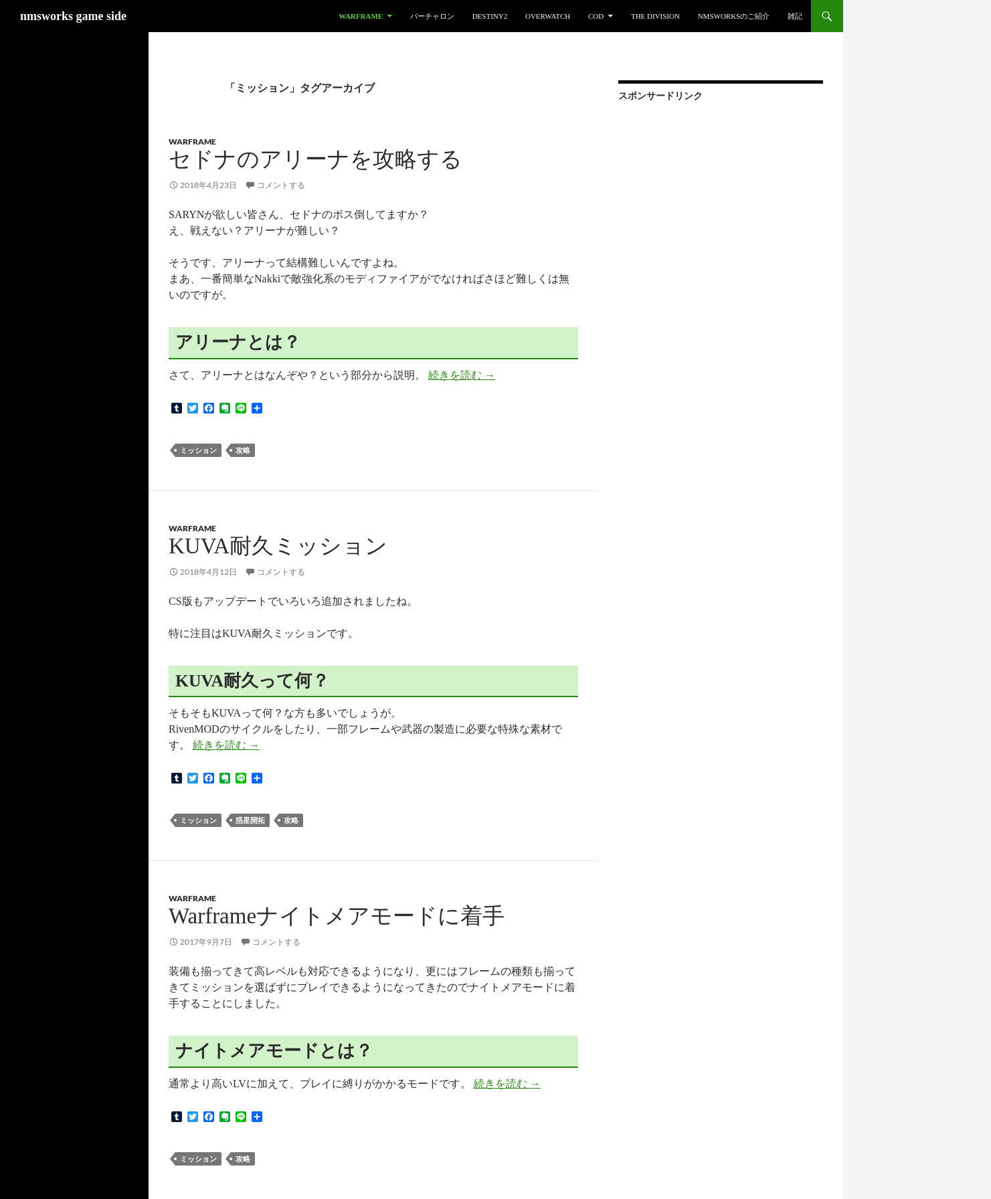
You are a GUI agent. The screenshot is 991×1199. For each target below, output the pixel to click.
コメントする (281, 185)
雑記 (795, 16)
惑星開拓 (250, 820)
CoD (596, 16)
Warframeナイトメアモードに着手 (337, 916)
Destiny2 (490, 16)
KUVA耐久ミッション (278, 546)
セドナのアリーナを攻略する (315, 159)
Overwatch (547, 16)
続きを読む (461, 375)
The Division (655, 16)
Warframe (361, 16)
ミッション (198, 450)
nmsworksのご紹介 (734, 16)
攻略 (243, 450)
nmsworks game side (73, 16)
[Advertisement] (718, 200)
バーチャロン (432, 16)
